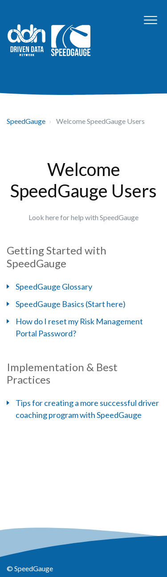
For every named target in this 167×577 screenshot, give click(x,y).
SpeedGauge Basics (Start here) (71, 304)
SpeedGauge (26, 121)
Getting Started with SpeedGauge (56, 257)
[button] (150, 20)
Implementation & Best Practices (62, 373)
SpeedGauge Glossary (54, 286)
